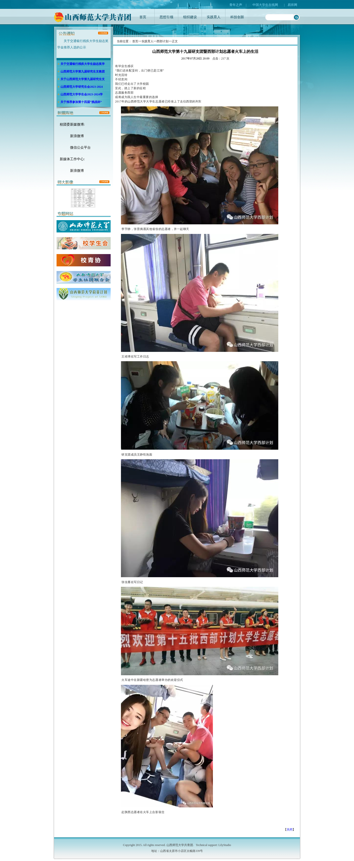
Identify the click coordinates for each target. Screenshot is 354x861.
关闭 (290, 829)
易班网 (292, 5)
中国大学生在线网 (265, 5)
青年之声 (235, 5)
